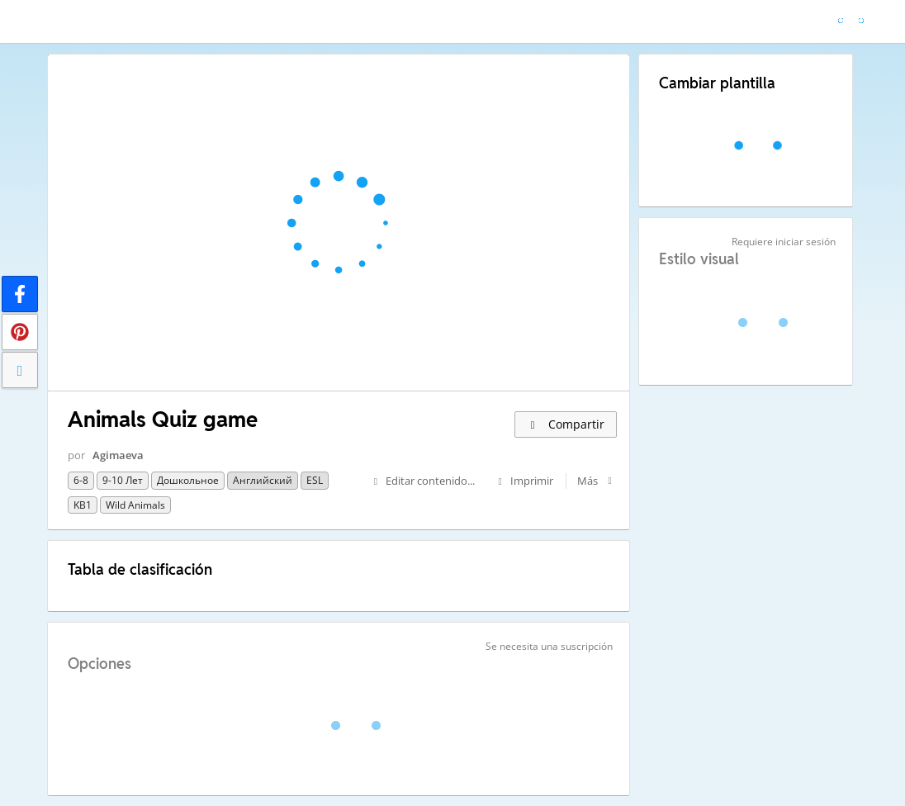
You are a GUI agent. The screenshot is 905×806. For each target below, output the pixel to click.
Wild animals (135, 505)
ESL (314, 480)
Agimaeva (118, 455)
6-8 (80, 480)
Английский (262, 480)
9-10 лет (122, 480)
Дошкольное (188, 480)
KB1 (82, 505)
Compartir (565, 424)
